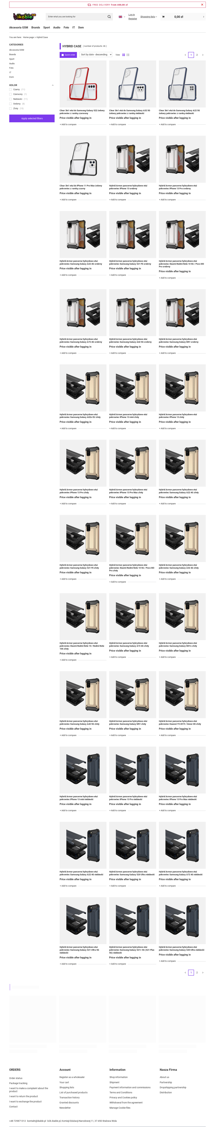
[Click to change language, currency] (122, 17)
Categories (16, 44)
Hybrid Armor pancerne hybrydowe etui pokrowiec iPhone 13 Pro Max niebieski (178, 798)
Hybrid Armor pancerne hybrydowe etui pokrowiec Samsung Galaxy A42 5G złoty (79, 722)
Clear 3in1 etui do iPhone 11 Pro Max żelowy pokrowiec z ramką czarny (81, 187)
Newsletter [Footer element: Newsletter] (65, 1107)
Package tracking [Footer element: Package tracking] (18, 1082)
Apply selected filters (32, 118)
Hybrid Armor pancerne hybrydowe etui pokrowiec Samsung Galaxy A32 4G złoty (179, 566)
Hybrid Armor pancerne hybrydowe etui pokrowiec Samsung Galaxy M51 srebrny (179, 340)
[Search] (109, 17)
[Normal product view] (124, 55)
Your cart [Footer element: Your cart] (64, 1082)
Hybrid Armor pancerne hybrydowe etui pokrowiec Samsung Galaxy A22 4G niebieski (81, 873)
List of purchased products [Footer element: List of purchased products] (73, 1092)
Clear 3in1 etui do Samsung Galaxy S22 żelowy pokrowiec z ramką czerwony (82, 112)
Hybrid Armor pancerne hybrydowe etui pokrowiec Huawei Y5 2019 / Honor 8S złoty (180, 722)
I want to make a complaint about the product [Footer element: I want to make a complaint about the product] (28, 1089)
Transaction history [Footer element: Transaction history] (69, 1097)
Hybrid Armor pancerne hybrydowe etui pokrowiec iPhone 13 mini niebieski (79, 798)
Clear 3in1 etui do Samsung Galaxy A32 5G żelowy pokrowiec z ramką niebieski (129, 112)
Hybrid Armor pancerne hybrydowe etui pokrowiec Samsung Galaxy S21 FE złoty (79, 566)
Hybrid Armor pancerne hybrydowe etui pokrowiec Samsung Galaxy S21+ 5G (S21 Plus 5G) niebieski (131, 950)
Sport (46, 27)
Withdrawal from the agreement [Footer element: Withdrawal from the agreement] (126, 1102)
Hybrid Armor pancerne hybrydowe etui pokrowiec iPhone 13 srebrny (128, 187)
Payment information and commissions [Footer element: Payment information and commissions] (130, 1087)
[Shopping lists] (148, 16)
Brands (35, 27)
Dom (81, 27)
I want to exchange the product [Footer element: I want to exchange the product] (25, 1100)
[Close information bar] (202, 5)
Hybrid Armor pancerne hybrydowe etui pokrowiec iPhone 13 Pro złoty (79, 491)
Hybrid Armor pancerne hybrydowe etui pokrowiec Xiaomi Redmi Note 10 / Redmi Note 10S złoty (82, 646)
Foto (66, 27)
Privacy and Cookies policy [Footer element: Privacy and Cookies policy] (123, 1097)
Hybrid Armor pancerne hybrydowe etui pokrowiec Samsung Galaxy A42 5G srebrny (130, 340)
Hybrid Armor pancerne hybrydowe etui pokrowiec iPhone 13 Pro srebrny (178, 187)
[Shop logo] (24, 16)
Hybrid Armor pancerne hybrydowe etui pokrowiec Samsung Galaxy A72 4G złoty (129, 644)
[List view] (128, 55)
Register (132, 18)
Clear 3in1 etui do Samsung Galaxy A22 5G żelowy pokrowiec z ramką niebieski (179, 112)
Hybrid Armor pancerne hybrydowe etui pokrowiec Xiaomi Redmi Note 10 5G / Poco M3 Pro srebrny (181, 264)
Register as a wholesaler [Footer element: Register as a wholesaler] (72, 1077)
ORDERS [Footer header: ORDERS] (14, 1069)
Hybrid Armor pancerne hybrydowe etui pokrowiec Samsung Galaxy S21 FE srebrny (130, 262)
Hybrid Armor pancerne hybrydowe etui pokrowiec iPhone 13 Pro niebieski (128, 798)
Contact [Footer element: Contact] (13, 1105)
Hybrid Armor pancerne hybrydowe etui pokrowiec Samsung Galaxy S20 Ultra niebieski (132, 873)
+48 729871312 (17, 1121)
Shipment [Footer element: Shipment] (114, 1082)
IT (73, 27)
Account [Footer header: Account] (65, 1069)
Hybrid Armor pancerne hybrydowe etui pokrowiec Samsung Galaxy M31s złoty (178, 644)
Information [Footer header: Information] (117, 1069)
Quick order (70, 55)
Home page (28, 37)
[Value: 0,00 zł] (183, 17)
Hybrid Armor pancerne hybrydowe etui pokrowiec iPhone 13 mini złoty (128, 416)
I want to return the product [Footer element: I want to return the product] (23, 1095)
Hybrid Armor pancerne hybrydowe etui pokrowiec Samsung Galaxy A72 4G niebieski (180, 873)
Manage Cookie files (120, 1107)
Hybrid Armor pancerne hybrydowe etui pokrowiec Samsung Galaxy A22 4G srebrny (81, 262)
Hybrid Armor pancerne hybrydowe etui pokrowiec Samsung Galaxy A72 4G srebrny (81, 340)
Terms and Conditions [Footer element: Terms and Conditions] (121, 1092)
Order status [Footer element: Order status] (15, 1077)
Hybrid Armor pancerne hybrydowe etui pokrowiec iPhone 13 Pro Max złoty (128, 491)
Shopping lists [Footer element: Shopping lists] (66, 1087)
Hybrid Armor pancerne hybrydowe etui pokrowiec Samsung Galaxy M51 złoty (128, 722)
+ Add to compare (68, 124)
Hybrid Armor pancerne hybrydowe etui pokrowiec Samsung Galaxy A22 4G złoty (179, 491)
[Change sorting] (95, 54)
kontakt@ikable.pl (36, 1121)
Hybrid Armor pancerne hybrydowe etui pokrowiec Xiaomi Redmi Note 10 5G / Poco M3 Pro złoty (131, 568)
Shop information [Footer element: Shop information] (119, 1077)
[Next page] (203, 55)
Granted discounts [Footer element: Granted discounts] (69, 1102)
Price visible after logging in (75, 117)
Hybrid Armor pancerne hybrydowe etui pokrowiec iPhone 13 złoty (178, 416)
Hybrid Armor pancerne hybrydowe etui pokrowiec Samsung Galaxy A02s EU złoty (80, 416)
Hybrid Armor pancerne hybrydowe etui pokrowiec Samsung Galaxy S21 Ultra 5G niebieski (79, 950)
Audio (56, 27)
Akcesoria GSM (18, 27)
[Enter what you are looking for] (79, 17)
